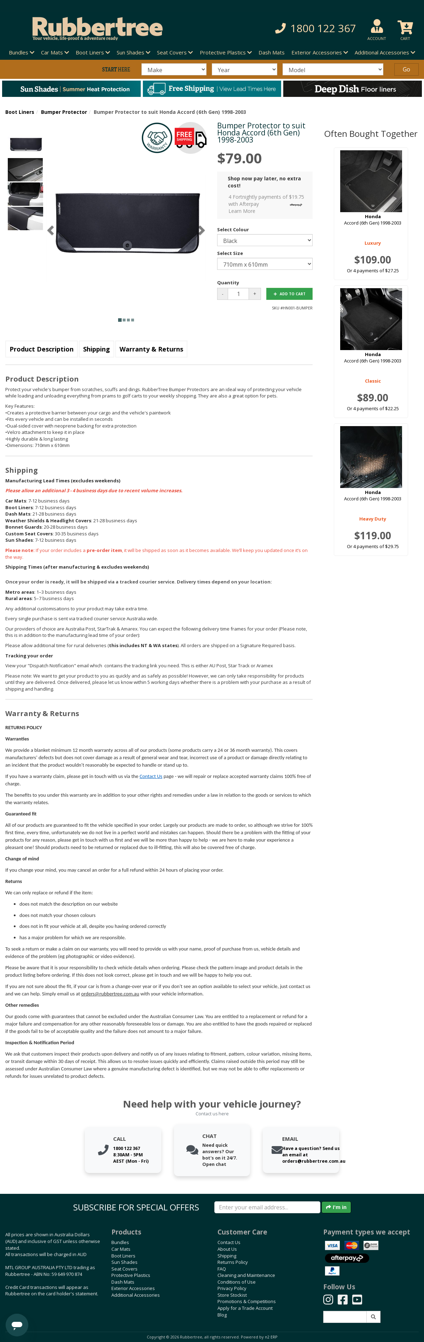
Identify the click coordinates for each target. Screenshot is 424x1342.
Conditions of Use (236, 1282)
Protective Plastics (130, 1275)
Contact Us (151, 776)
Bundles (120, 1242)
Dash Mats (272, 52)
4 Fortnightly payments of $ (267, 203)
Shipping (96, 349)
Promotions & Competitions (246, 1301)
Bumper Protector (64, 112)
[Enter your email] (267, 1207)
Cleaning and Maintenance (246, 1275)
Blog (222, 1315)
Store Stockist (232, 1295)
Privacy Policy (231, 1288)
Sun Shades (124, 1262)
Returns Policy (232, 1262)
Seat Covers (124, 1269)
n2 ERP (271, 1337)
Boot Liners (19, 112)
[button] (298, 28)
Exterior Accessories (133, 1288)
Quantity (228, 282)
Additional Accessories (135, 1295)
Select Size (230, 253)
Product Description (42, 349)
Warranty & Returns (151, 349)
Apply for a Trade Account (245, 1308)
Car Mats (120, 1249)
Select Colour (233, 229)
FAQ (221, 1269)
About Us (227, 1249)
